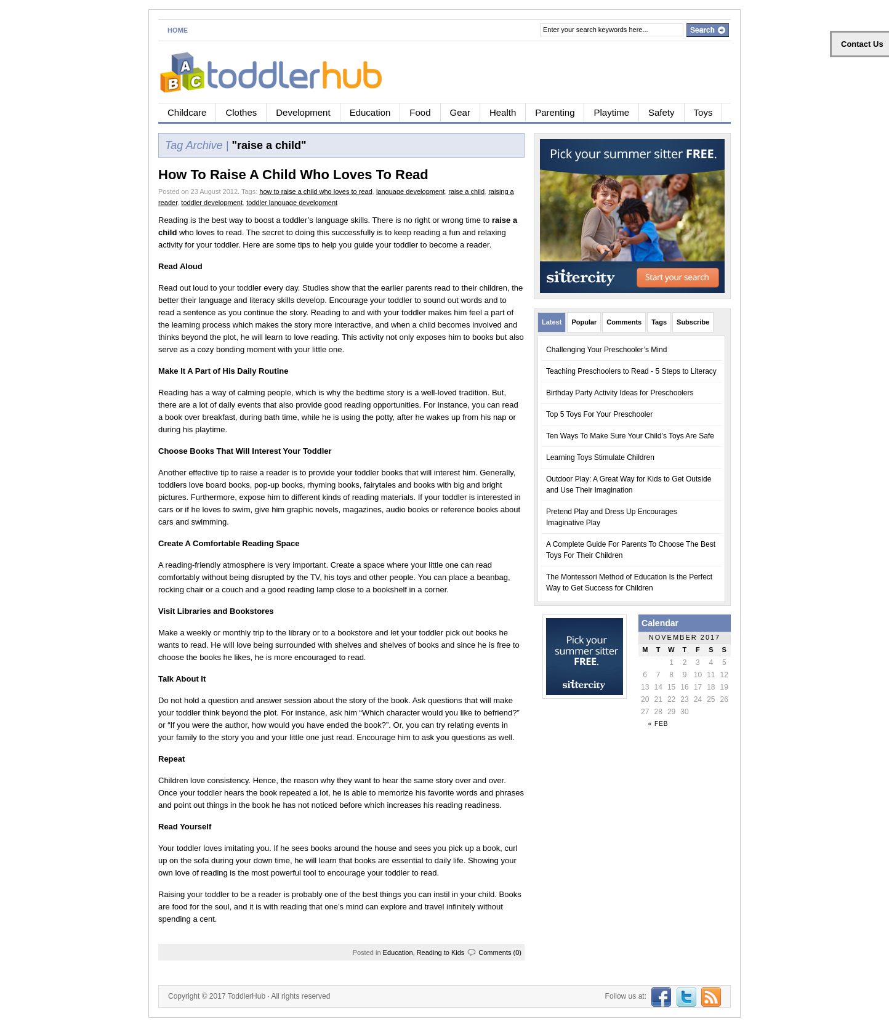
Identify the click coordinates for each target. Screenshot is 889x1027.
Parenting (554, 112)
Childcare (186, 112)
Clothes (241, 112)
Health (502, 112)
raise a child (466, 191)
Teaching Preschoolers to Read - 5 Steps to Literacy (631, 371)
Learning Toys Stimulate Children (600, 457)
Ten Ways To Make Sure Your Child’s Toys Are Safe (630, 436)
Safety (661, 112)
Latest (551, 322)
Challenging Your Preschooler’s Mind (606, 349)
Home (177, 30)
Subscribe (693, 322)
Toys (703, 112)
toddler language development (291, 202)
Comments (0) (499, 952)
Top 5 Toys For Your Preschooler (599, 414)
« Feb (658, 723)
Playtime (611, 112)
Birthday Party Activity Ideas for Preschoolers (619, 393)
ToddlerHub (246, 996)
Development (303, 112)
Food (419, 112)
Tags (659, 322)
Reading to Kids (441, 952)
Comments (624, 322)
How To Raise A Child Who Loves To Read (293, 174)
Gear (460, 112)
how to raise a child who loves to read (315, 191)
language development (410, 191)
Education (370, 112)
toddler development (212, 202)
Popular (584, 322)
